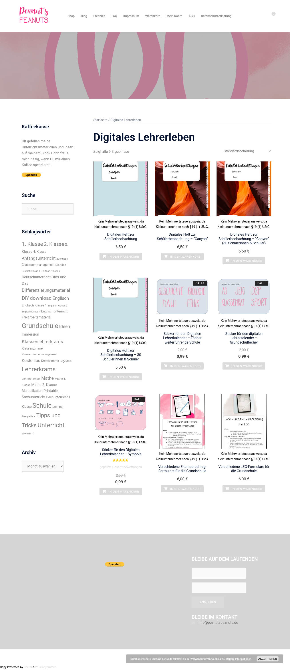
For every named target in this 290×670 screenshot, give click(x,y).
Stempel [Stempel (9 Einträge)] (57, 406)
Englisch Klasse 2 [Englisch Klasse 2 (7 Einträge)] (57, 305)
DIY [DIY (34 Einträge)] (25, 298)
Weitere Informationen (238, 659)
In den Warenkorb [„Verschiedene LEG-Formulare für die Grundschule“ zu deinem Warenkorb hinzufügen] (243, 489)
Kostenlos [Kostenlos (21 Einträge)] (31, 360)
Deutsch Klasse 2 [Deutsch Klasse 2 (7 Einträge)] (50, 270)
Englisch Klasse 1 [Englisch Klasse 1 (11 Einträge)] (34, 305)
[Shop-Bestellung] (247, 151)
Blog (84, 16)
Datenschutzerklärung (216, 16)
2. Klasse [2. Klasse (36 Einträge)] (54, 244)
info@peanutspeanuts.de (218, 622)
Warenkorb (152, 16)
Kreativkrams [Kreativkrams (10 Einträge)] (50, 361)
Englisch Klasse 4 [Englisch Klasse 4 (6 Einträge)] (31, 311)
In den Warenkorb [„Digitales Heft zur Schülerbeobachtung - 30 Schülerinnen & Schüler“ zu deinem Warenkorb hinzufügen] (120, 377)
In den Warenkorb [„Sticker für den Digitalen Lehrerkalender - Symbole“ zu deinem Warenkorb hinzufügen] (120, 491)
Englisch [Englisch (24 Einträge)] (60, 298)
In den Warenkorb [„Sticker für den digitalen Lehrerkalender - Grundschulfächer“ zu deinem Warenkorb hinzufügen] (243, 366)
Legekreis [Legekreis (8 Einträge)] (66, 361)
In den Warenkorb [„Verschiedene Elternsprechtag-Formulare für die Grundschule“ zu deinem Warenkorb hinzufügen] (182, 489)
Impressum (131, 16)
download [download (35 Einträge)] (41, 298)
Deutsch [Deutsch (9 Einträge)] (60, 264)
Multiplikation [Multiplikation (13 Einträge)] (32, 391)
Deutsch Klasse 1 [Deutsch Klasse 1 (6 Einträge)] (31, 271)
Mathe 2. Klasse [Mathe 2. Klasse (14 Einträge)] (44, 385)
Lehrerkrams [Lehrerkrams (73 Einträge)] (39, 369)
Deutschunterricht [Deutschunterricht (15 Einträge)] (36, 277)
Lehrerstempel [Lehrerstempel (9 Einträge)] (31, 378)
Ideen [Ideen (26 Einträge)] (64, 326)
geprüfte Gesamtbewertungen (120, 467)
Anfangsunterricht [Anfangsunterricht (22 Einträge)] (39, 258)
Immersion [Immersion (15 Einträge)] (30, 334)
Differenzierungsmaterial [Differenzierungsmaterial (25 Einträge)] (46, 290)
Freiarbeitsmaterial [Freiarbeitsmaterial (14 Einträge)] (37, 317)
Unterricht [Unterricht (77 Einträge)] (51, 425)
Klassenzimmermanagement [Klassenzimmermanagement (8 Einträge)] (39, 354)
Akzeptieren (267, 658)
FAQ (114, 16)
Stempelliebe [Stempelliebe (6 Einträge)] (29, 416)
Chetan (28, 667)
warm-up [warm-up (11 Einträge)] (28, 433)
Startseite (100, 120)
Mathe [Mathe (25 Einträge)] (47, 378)
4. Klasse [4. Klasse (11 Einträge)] (39, 252)
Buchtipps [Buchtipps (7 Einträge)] (62, 258)
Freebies (99, 16)
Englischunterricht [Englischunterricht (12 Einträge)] (54, 311)
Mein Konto (174, 16)
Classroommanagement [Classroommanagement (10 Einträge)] (38, 264)
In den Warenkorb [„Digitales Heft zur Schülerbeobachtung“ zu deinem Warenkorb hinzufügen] (120, 256)
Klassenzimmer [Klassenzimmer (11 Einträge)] (33, 348)
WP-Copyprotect (45, 667)
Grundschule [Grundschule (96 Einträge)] (40, 326)
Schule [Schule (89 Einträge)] (42, 405)
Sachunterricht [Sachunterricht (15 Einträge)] (33, 397)
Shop (71, 16)
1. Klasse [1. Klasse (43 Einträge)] (32, 244)
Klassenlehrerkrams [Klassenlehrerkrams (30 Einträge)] (42, 341)
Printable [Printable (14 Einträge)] (51, 391)
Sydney (97, 656)
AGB (192, 16)
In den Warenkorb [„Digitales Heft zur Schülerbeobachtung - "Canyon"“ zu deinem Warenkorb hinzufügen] (182, 256)
